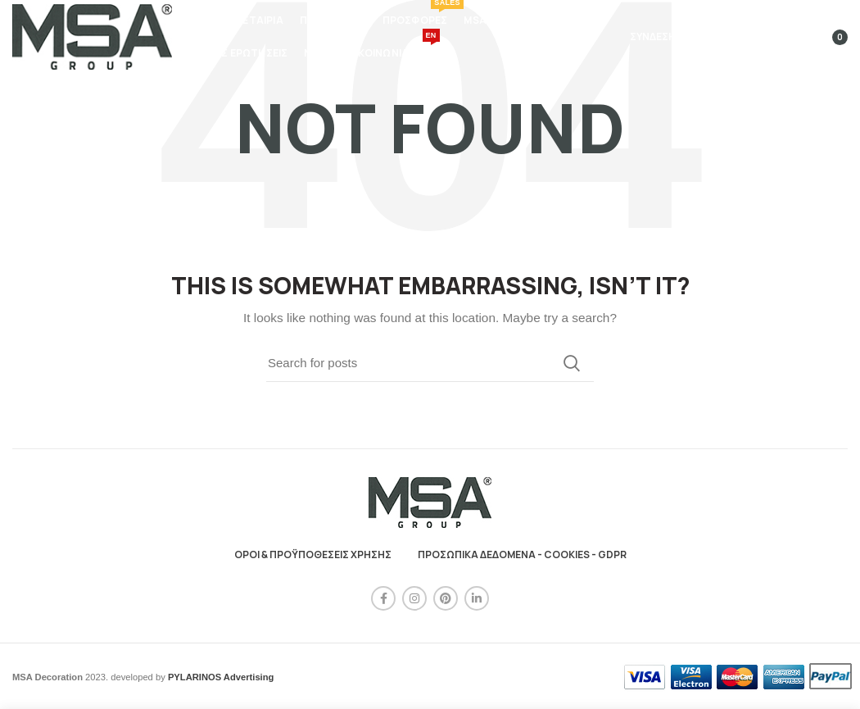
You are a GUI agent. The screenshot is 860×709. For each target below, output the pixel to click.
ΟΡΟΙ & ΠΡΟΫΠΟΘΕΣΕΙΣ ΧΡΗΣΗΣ (313, 554)
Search (571, 363)
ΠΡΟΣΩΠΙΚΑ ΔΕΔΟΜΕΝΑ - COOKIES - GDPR (522, 554)
